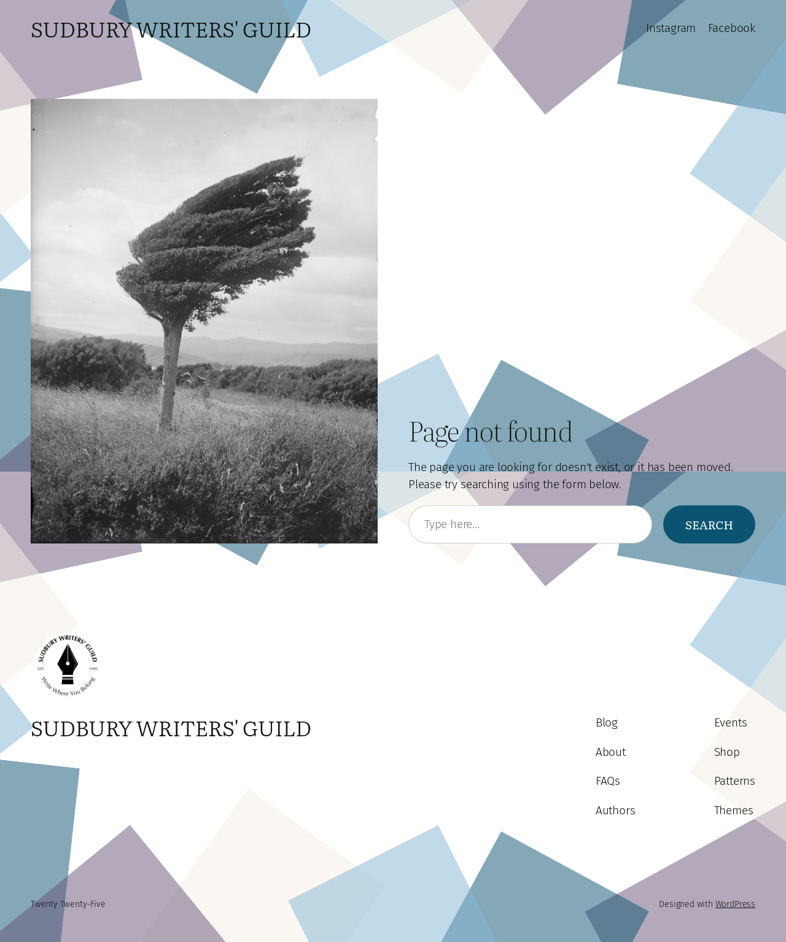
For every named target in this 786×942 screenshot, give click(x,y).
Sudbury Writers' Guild (171, 28)
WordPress (735, 904)
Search (709, 524)
